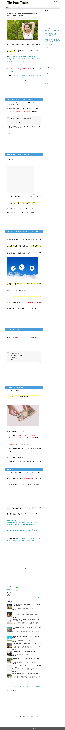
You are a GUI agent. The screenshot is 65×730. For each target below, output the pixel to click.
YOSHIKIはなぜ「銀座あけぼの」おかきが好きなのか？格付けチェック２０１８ (21, 77)
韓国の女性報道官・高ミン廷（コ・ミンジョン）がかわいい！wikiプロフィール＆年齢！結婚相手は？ (52, 34)
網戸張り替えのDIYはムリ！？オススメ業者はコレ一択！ (15, 7)
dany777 (39, 597)
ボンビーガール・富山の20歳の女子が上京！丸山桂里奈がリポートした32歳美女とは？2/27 (24, 687)
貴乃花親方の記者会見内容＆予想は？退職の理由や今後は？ (24, 651)
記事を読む (14, 609)
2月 (46, 81)
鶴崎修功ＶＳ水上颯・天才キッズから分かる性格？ (16, 684)
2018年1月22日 (25, 122)
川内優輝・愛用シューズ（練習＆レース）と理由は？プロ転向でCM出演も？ (21, 524)
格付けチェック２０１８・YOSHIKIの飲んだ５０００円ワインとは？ (28, 75)
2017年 (46, 84)
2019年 (46, 73)
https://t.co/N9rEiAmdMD (14, 119)
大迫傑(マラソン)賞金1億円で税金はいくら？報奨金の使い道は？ (24, 56)
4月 (46, 79)
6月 (46, 77)
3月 (46, 80)
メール (8, 709)
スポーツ (39, 18)
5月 (46, 78)
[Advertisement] (24, 88)
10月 (47, 74)
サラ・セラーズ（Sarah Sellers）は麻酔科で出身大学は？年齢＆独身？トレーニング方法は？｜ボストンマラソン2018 (24, 70)
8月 (46, 75)
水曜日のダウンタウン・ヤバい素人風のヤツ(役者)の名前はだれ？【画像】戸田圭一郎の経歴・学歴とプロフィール (52, 40)
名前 (8, 705)
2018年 (46, 83)
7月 (46, 76)
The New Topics (33, 728)
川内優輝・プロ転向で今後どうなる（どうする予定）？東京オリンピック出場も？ (22, 64)
